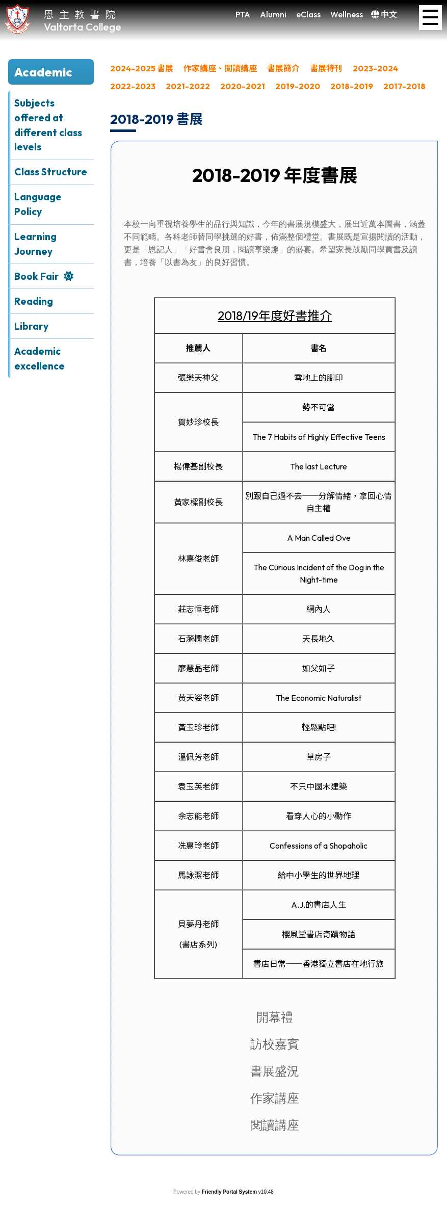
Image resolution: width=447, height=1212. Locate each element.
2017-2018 (404, 86)
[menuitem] (141, 71)
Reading (33, 301)
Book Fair (36, 276)
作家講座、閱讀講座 (220, 68)
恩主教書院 (82, 14)
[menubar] (274, 80)
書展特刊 (326, 68)
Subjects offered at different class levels (48, 125)
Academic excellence (39, 358)
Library (31, 326)
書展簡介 (283, 68)
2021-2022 (188, 86)
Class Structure (50, 172)
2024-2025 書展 (141, 68)
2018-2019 (351, 86)
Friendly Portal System (230, 1192)
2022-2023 (132, 86)
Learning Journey (35, 243)
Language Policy (38, 204)
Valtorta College (82, 26)
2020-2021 (242, 86)
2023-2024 (375, 68)
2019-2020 (297, 86)
